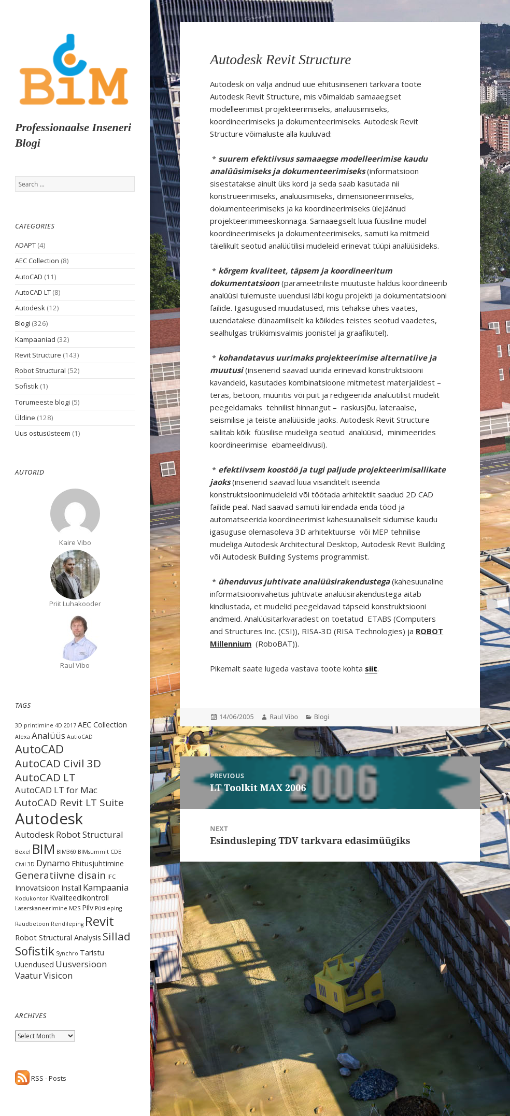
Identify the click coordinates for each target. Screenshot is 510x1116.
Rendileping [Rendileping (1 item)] (67, 923)
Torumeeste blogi (42, 402)
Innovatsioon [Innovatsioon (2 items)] (37, 888)
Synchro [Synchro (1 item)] (67, 953)
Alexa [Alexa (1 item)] (22, 736)
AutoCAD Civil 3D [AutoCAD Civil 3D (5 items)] (58, 763)
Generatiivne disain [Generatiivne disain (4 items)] (60, 875)
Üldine (25, 417)
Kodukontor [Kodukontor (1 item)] (31, 898)
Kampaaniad (35, 339)
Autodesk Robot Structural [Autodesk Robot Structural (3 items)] (69, 834)
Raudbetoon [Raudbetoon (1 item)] (32, 923)
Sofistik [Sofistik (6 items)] (34, 950)
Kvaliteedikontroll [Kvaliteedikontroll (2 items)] (79, 898)
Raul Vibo (284, 716)
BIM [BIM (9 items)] (43, 848)
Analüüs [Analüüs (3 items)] (48, 735)
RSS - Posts (40, 1078)
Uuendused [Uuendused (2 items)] (34, 964)
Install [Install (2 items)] (71, 888)
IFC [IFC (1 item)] (111, 876)
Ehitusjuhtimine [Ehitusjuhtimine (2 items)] (98, 863)
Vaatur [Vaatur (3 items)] (28, 975)
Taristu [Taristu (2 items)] (92, 952)
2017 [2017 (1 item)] (70, 725)
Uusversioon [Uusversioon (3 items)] (81, 964)
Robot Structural (40, 370)
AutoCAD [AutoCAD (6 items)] (39, 748)
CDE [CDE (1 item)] (115, 851)
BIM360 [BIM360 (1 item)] (66, 851)
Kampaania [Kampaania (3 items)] (106, 887)
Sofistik (26, 386)
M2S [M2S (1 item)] (74, 908)
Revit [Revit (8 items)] (99, 920)
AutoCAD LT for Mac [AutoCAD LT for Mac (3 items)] (56, 790)
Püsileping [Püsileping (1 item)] (108, 908)
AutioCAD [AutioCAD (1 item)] (80, 736)
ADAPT (25, 245)
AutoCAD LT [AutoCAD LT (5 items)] (45, 777)
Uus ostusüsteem (42, 433)
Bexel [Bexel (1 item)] (23, 851)
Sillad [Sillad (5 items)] (117, 936)
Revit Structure (38, 355)
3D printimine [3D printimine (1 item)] (34, 725)
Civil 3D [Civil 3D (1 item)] (25, 864)
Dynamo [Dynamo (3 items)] (53, 863)
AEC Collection (37, 260)
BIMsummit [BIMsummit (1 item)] (93, 851)
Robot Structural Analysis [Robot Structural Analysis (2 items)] (58, 937)
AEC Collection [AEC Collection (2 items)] (102, 724)
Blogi (22, 323)
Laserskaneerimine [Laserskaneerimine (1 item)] (41, 908)
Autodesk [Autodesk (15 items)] (49, 818)
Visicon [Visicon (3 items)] (58, 975)
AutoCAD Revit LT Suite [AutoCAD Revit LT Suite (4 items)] (69, 802)
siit (371, 668)
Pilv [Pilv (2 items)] (87, 907)
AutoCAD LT (33, 292)
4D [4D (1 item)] (58, 725)
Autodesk (30, 307)
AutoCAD (28, 276)
